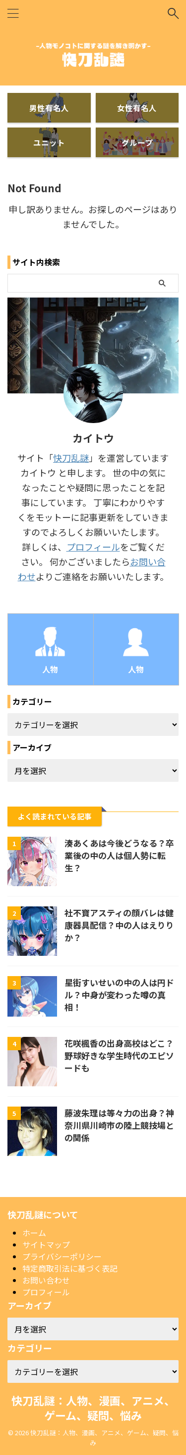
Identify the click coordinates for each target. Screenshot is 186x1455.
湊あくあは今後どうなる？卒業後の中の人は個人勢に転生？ (119, 855)
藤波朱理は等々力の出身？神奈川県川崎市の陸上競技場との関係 (119, 1125)
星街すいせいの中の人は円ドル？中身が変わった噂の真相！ (119, 994)
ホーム (34, 1233)
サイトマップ (46, 1244)
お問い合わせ (46, 1280)
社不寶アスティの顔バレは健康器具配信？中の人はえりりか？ (119, 924)
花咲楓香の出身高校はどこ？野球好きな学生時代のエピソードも (119, 1055)
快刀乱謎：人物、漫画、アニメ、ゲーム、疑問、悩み (93, 1407)
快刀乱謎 (71, 457)
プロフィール (93, 546)
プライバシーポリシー (62, 1256)
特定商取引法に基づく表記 (70, 1268)
